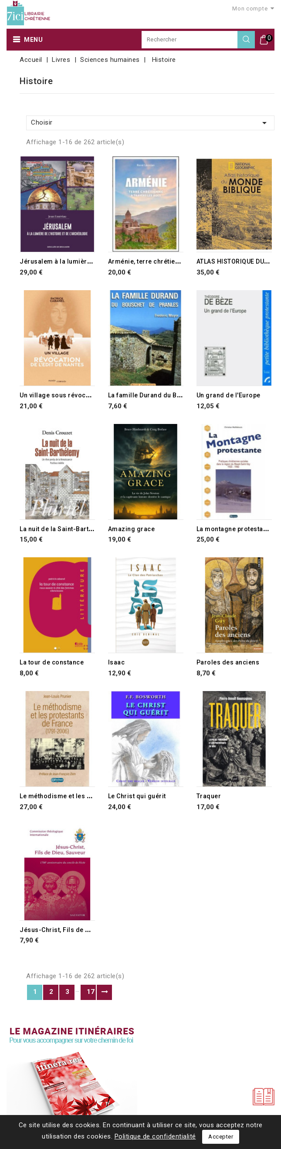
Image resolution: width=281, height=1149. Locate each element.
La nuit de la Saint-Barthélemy (65, 528)
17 (91, 992)
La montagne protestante (234, 528)
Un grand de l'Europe (228, 395)
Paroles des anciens (228, 662)
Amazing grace (131, 528)
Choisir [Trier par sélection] (150, 123)
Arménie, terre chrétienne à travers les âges (175, 261)
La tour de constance (52, 662)
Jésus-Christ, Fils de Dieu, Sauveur (73, 929)
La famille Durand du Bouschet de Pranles (172, 395)
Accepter (220, 1136)
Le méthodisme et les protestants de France (87, 796)
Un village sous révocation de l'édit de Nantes (89, 395)
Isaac (116, 662)
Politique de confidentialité (155, 1136)
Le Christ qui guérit (137, 796)
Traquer (208, 796)
